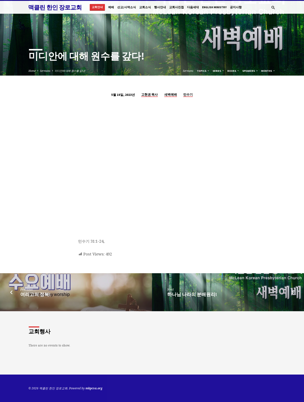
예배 (111, 7)
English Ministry (214, 7)
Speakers (250, 70)
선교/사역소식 (126, 7)
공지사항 (236, 7)
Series (219, 70)
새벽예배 (170, 94)
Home (32, 71)
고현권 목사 (149, 94)
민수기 (188, 94)
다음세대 (193, 7)
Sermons (45, 71)
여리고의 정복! (35, 294)
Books (233, 70)
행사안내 (160, 7)
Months (268, 70)
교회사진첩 (176, 7)
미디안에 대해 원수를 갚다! (70, 71)
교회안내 (97, 7)
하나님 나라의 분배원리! (192, 294)
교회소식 (145, 7)
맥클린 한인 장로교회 (55, 7)
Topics (203, 70)
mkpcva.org (94, 388)
